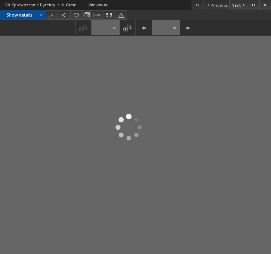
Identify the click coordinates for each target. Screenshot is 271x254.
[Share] (64, 15)
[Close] (265, 5)
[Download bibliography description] (97, 15)
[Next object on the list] (238, 5)
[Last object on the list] (253, 5)
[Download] (52, 15)
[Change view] (86, 15)
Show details (25, 15)
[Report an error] (121, 15)
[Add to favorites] (76, 15)
